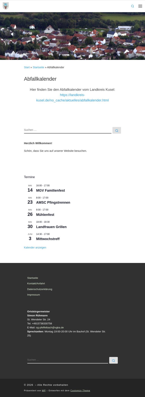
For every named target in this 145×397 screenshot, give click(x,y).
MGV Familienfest (50, 190)
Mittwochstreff (48, 239)
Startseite (38, 67)
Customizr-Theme (80, 390)
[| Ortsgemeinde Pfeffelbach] (6, 5)
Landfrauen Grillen (51, 227)
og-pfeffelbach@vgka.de (50, 327)
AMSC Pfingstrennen (53, 202)
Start (27, 67)
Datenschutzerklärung (39, 289)
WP (44, 390)
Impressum (33, 294)
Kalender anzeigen (35, 247)
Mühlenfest (45, 215)
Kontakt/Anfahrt (36, 283)
